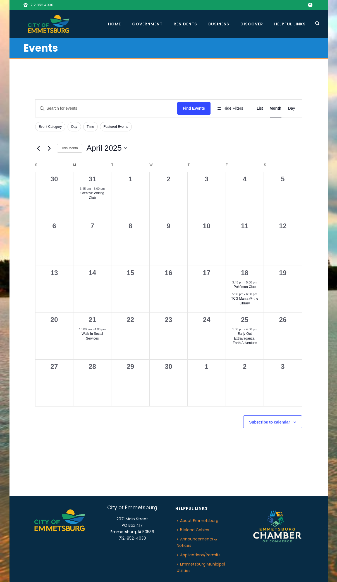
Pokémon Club (245, 287)
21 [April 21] (92, 319)
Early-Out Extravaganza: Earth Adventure (245, 338)
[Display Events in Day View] (291, 108)
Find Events (194, 108)
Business (218, 24)
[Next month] (49, 148)
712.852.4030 (41, 5)
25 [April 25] (244, 319)
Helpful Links (290, 24)
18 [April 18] (244, 272)
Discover (251, 24)
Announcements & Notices (197, 542)
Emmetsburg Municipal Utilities (201, 567)
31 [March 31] (92, 179)
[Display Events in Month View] (275, 108)
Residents (185, 24)
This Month (69, 148)
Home (114, 24)
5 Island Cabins (193, 530)
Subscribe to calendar (269, 422)
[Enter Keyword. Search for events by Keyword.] (106, 108)
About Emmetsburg (197, 520)
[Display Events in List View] (260, 108)
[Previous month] (38, 148)
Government (147, 24)
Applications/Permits (199, 555)
